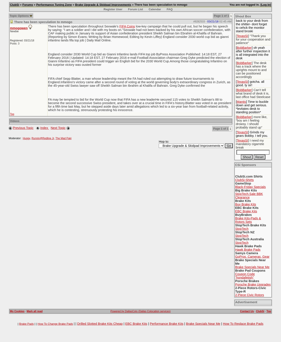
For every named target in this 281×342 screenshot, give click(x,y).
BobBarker (244, 47)
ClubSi (14, 4)
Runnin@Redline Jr (42, 138)
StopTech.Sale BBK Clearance (249, 195)
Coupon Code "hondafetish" (245, 275)
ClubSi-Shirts (244, 180)
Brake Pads (26, 323)
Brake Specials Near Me (252, 267)
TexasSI (242, 36)
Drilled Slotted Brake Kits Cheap (99, 323)
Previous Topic (23, 128)
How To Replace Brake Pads (243, 323)
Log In (265, 4)
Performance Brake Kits (166, 323)
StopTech (241, 228)
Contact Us (247, 311)
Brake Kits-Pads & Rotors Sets (248, 220)
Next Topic (58, 128)
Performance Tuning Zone (54, 4)
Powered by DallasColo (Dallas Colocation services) (141, 311)
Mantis (241, 101)
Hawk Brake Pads (247, 249)
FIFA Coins (127, 26)
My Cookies (17, 311)
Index (44, 128)
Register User (113, 9)
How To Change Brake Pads (55, 323)
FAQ (169, 9)
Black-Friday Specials (250, 187)
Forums (27, 4)
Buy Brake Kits (245, 204)
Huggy (26, 138)
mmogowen (19, 28)
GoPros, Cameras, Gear (252, 256)
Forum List (135, 9)
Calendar (155, 9)
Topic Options (21, 15)
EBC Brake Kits (246, 211)
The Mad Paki (63, 138)
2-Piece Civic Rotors (249, 295)
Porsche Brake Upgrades (253, 284)
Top (12, 114)
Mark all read (35, 311)
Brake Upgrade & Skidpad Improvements (103, 4)
